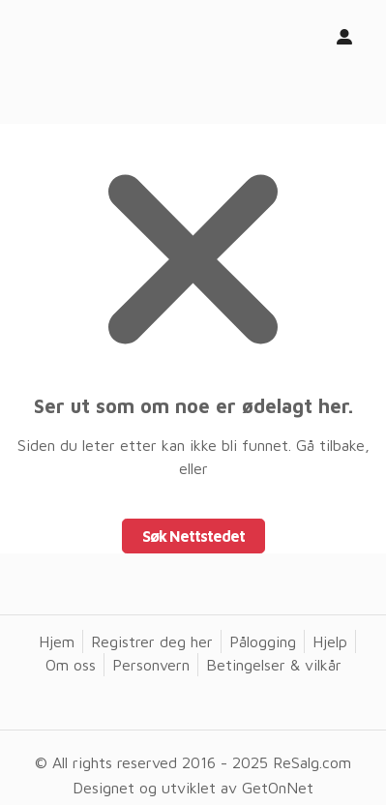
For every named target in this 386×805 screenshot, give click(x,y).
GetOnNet (277, 787)
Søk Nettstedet (193, 536)
